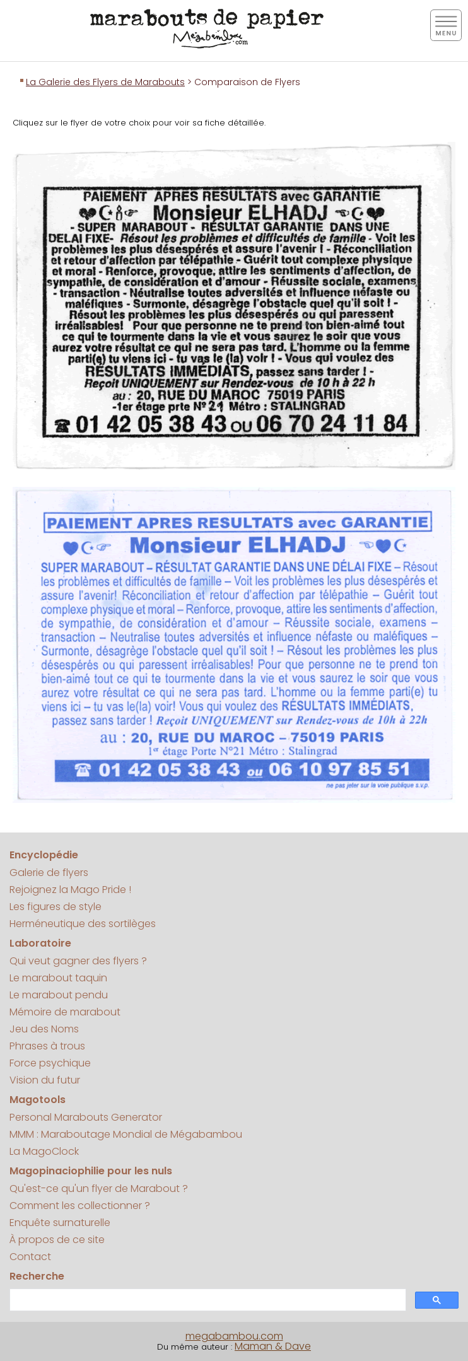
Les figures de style (55, 906)
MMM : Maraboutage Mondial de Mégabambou (125, 1134)
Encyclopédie (43, 855)
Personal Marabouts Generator (85, 1117)
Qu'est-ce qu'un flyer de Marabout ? (98, 1188)
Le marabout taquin (58, 978)
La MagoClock (44, 1151)
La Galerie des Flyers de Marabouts (105, 82)
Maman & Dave (273, 1346)
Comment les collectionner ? (79, 1205)
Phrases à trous (47, 1046)
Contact (30, 1256)
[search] (206, 1300)
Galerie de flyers (48, 872)
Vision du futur (44, 1080)
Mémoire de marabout (64, 1012)
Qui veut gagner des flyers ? (78, 961)
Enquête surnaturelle (59, 1222)
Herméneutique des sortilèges (82, 923)
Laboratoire (40, 943)
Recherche (36, 1276)
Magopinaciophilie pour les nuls (90, 1171)
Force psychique (50, 1063)
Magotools (37, 1099)
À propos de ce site (57, 1239)
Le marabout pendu (58, 995)
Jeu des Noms (44, 1029)
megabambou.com (234, 1336)
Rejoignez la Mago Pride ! (70, 889)
